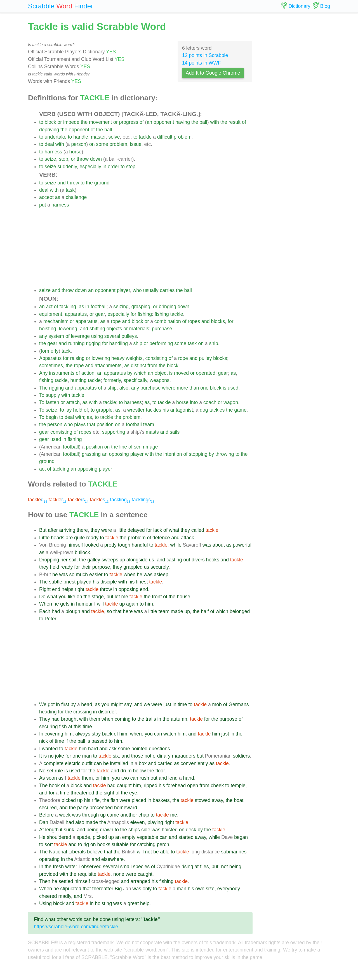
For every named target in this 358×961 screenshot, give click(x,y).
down (96, 159)
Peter (50, 618)
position (105, 424)
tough (124, 545)
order (113, 166)
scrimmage (146, 447)
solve (114, 137)
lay (68, 410)
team (148, 424)
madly (64, 896)
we (147, 704)
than (194, 388)
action (88, 373)
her (63, 560)
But (42, 530)
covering (54, 734)
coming (123, 719)
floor (160, 770)
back (107, 734)
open (192, 785)
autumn (179, 719)
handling (118, 343)
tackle (145, 137)
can (158, 734)
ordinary (162, 756)
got (51, 704)
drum (126, 770)
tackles (153, 410)
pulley (205, 358)
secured (48, 807)
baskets (161, 800)
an (149, 122)
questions (159, 748)
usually (151, 290)
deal (49, 144)
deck (191, 829)
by (130, 373)
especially (90, 166)
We (42, 704)
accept (46, 197)
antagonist (181, 410)
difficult (164, 137)
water (71, 866)
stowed (203, 800)
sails (175, 432)
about (219, 545)
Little (44, 537)
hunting (78, 380)
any (43, 336)
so (72, 574)
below (139, 770)
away (217, 800)
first (65, 704)
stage (98, 596)
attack (187, 537)
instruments (61, 373)
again (132, 604)
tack (66, 351)
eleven (137, 822)
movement (100, 122)
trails (151, 719)
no (51, 756)
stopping (198, 454)
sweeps (110, 560)
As (42, 778)
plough (72, 611)
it (61, 829)
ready (92, 537)
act (49, 306)
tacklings (143, 499)
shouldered (59, 837)
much (82, 574)
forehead (176, 785)
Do (42, 596)
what (174, 530)
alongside (136, 560)
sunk (69, 829)
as (57, 197)
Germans (239, 704)
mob (217, 704)
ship (137, 343)
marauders (183, 756)
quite (79, 537)
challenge (76, 197)
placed (139, 800)
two (125, 778)
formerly (50, 351)
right (79, 589)
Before (46, 815)
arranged (140, 881)
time (182, 704)
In (41, 734)
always (82, 734)
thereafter (102, 888)
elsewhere (112, 859)
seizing (121, 306)
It (40, 756)
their (86, 567)
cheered (48, 896)
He (42, 837)
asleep (161, 574)
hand (188, 778)
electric (73, 763)
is (171, 373)
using (97, 336)
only (147, 888)
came (113, 815)
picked (69, 800)
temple (238, 785)
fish (63, 726)
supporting (113, 432)
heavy (117, 358)
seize (50, 159)
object (161, 373)
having (182, 122)
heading (48, 712)
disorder (107, 712)
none (118, 874)
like (71, 596)
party (82, 807)
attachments (108, 365)
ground (102, 183)
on (92, 144)
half (205, 611)
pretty (110, 545)
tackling (67, 306)
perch (163, 844)
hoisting (47, 328)
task (70, 190)
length (52, 829)
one (204, 388)
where (168, 388)
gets (64, 604)
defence (161, 537)
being (92, 829)
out (186, 560)
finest (142, 582)
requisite (87, 874)
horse (75, 152)
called (197, 530)
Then (44, 881)
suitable (120, 844)
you (62, 596)
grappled (132, 567)
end (56, 589)
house (183, 596)
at (70, 726)
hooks (212, 560)
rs (78, 499)
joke (59, 756)
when (129, 574)
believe (95, 852)
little (121, 530)
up (122, 560)
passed (99, 741)
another (129, 815)
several (112, 336)
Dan (43, 822)
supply (53, 395)
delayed (136, 530)
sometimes (51, 365)
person (78, 144)
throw (83, 159)
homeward (125, 807)
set (50, 770)
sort (49, 844)
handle (80, 137)
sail (72, 560)
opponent (164, 122)
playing (155, 822)
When (45, 604)
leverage (80, 336)
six (116, 756)
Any (43, 373)
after (53, 530)
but (110, 596)
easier (96, 574)
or (60, 122)
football (99, 306)
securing (48, 726)
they (95, 530)
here (128, 611)
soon (51, 778)
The (43, 388)
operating (49, 859)
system (56, 336)
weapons (159, 380)
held (54, 567)
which (140, 373)
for (133, 314)
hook (54, 785)
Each (44, 611)
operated (205, 373)
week (64, 815)
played (84, 582)
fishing (145, 314)
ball (203, 122)
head (86, 704)
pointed (139, 748)
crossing (82, 712)
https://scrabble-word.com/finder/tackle (76, 926)
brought (69, 719)
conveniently (194, 763)
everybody (228, 888)
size (210, 888)
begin (52, 417)
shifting (97, 328)
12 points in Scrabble (205, 55)
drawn (106, 829)
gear (100, 314)
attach (73, 402)
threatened (82, 793)
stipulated (70, 888)
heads (57, 537)
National (58, 852)
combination (167, 321)
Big (118, 888)
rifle (96, 800)
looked (91, 545)
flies (204, 866)
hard (93, 748)
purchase (162, 328)
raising (77, 358)
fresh (58, 866)
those (137, 756)
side (145, 829)
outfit (87, 763)
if (66, 741)
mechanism (56, 321)
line (123, 447)
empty (128, 837)
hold (77, 410)
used (233, 388)
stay (96, 734)
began (241, 837)
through (90, 815)
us (151, 560)
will (100, 604)
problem (183, 137)
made (177, 611)
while (176, 545)
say (127, 704)
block (50, 122)
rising (187, 866)
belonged (240, 611)
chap (143, 815)
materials (139, 328)
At (41, 829)
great (133, 903)
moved (181, 373)
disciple (108, 582)
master (98, 137)
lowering (68, 328)
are (69, 537)
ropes (194, 321)
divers (198, 560)
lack (157, 530)
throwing (224, 454)
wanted (50, 748)
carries (167, 290)
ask (112, 748)
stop (63, 159)
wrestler (136, 410)
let (117, 596)
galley (93, 560)
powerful (242, 545)
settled (65, 881)
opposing (119, 454)
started (186, 837)
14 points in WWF (201, 63)
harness (53, 152)
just (167, 704)
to (41, 122)
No (42, 770)
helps (67, 589)
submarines (234, 852)
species (141, 866)
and (62, 183)
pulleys (129, 336)
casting (174, 560)
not (148, 756)
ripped (150, 785)
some (102, 144)
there (82, 530)
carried (165, 763)
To (41, 395)
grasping (140, 306)
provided (48, 874)
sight (109, 793)
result (235, 122)
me (124, 596)
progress (128, 122)
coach (209, 402)
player (123, 290)
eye (133, 793)
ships (134, 829)
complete (53, 763)
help (144, 903)
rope (116, 321)
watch (169, 734)
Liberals (77, 852)
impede (71, 122)
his (165, 410)
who (137, 290)
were (106, 530)
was (206, 545)
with (214, 122)
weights (134, 358)
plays (80, 424)
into (194, 402)
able (164, 852)
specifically (135, 380)
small (126, 866)
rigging (93, 343)
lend (173, 778)
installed (119, 763)
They (44, 719)
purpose (101, 567)
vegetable (147, 837)
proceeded (101, 807)
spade (83, 837)
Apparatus (50, 358)
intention (172, 454)
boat (238, 800)
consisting (156, 358)
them (94, 719)
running (76, 343)
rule (59, 770)
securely (159, 567)
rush (144, 778)
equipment (50, 314)
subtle (55, 582)
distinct (138, 365)
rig (86, 844)
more (182, 388)
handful (140, 545)
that (91, 424)
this (77, 726)
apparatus (76, 314)
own (200, 888)
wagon (230, 402)
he (55, 574)
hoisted (170, 829)
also (123, 388)
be (106, 763)
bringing (167, 306)
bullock (82, 552)
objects (114, 328)
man (87, 756)
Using (45, 903)
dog (204, 410)
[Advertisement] (146, 247)
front (157, 596)
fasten (52, 402)
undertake (56, 137)
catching (146, 844)
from (152, 365)
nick (43, 741)
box (143, 763)
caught (124, 785)
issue (136, 144)
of (142, 122)
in (105, 166)
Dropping (49, 560)
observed (91, 866)
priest (69, 582)
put (42, 205)
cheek (217, 785)
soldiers (241, 756)
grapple (104, 410)
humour (84, 604)
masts (152, 432)
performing (161, 343)
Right (45, 589)
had (56, 611)
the (84, 122)
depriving (49, 129)
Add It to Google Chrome (213, 73)
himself (75, 545)
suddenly (67, 166)
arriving (67, 530)
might (117, 704)
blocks (218, 321)
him (149, 604)
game (240, 410)
